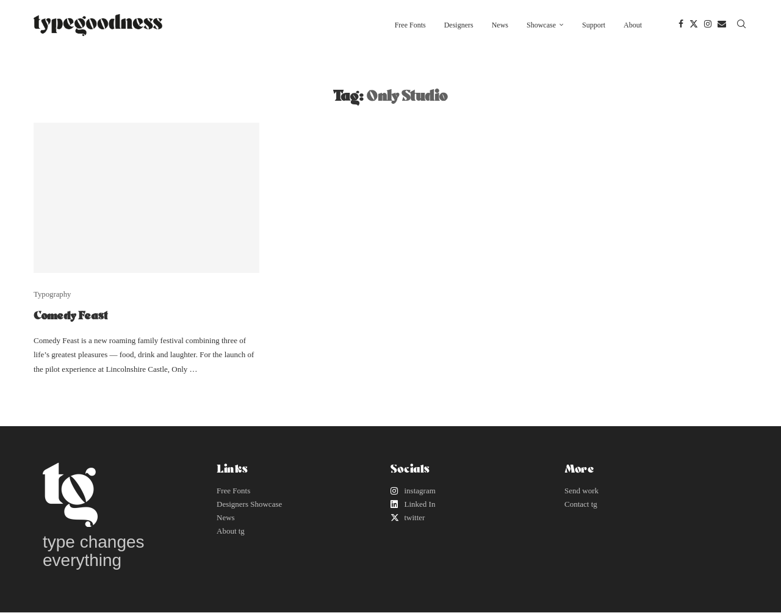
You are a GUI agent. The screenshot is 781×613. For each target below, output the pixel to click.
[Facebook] (680, 25)
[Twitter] (693, 25)
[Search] (741, 25)
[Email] (722, 25)
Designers (458, 25)
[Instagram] (707, 25)
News (500, 25)
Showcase (541, 25)
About (633, 25)
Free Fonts (410, 25)
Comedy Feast (70, 315)
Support (593, 25)
